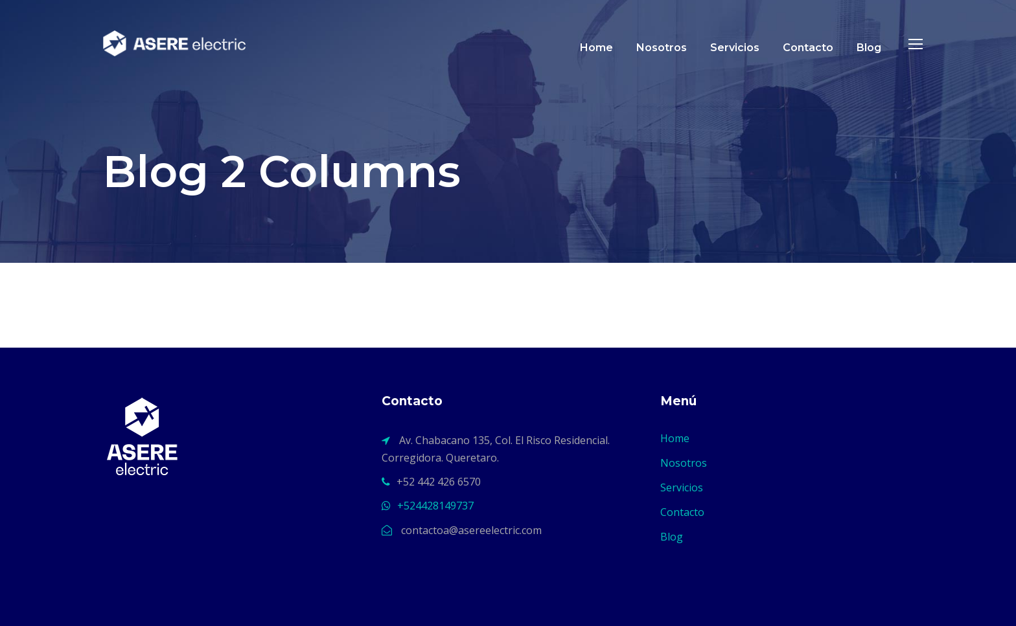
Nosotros (661, 47)
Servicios (734, 47)
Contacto (808, 47)
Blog (869, 47)
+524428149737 (435, 505)
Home (596, 47)
